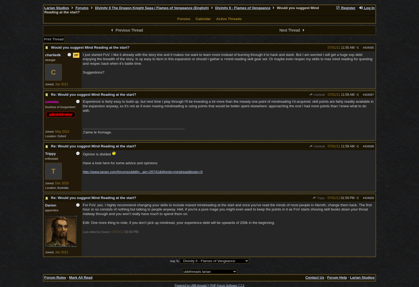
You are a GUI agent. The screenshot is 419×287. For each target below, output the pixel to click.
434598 (369, 146)
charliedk (317, 94)
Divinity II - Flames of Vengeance (242, 8)
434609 (369, 198)
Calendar (203, 19)
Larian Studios (56, 8)
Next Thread (293, 30)
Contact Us (314, 277)
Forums (81, 8)
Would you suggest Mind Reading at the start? (90, 47)
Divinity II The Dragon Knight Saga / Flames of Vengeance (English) (152, 8)
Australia (62, 187)
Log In (367, 8)
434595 (369, 47)
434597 (369, 94)
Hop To (174, 261)
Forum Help (337, 277)
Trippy (319, 198)
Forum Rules (55, 277)
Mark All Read (80, 277)
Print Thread (54, 39)
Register (345, 8)
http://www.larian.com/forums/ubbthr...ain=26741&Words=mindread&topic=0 (143, 172)
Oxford (61, 136)
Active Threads (229, 19)
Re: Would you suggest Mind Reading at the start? (93, 95)
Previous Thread (126, 30)
